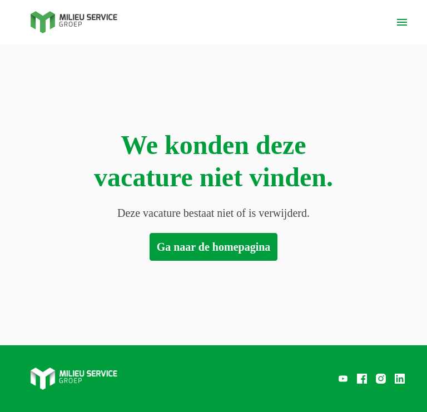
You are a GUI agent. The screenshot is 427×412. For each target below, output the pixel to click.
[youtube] (343, 378)
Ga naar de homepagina (214, 247)
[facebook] (361, 378)
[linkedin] (399, 378)
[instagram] (380, 378)
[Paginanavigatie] (402, 22)
